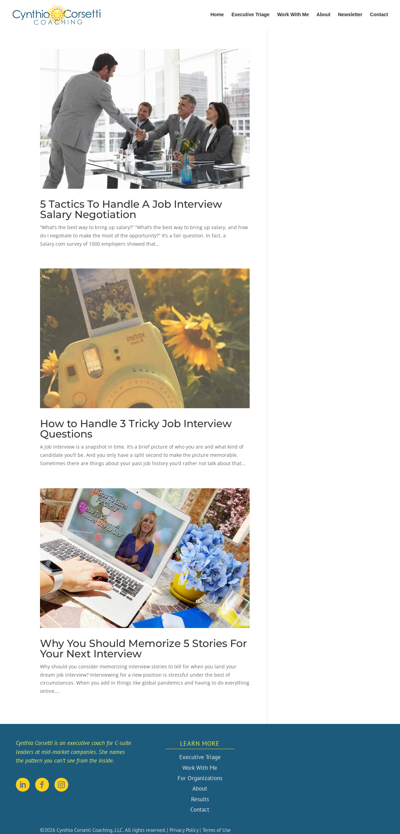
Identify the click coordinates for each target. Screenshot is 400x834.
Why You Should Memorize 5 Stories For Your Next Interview (143, 648)
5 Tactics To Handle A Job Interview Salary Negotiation (131, 209)
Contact (379, 14)
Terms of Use (216, 830)
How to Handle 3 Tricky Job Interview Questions (136, 428)
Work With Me (293, 14)
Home (217, 14)
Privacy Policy (184, 830)
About (323, 14)
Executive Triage (250, 14)
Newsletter (350, 14)
